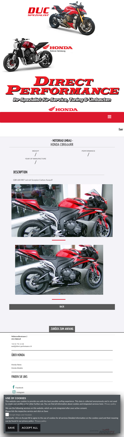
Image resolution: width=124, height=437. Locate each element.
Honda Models (17, 368)
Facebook (19, 388)
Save (11, 427)
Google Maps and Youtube (20, 415)
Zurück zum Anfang (62, 329)
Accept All (30, 427)
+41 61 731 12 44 (17, 344)
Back (62, 307)
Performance (88, 151)
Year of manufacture (35, 159)
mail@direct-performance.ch (21, 346)
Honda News (16, 365)
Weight (35, 151)
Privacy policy (110, 404)
